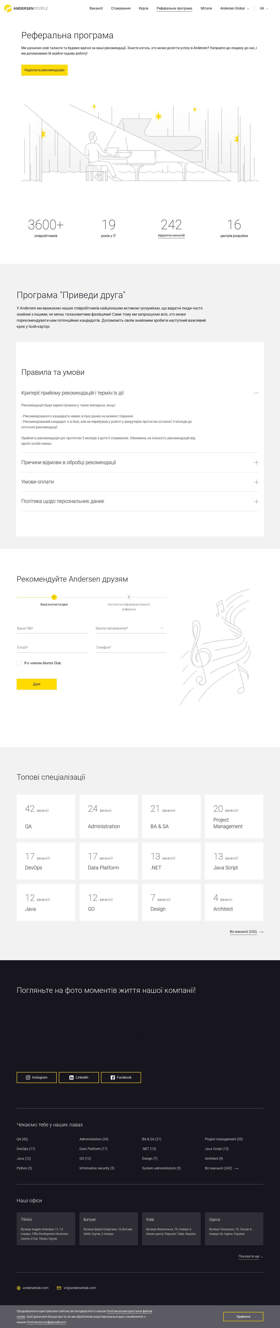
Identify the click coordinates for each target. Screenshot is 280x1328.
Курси (143, 8)
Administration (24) (93, 1138)
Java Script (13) (217, 1148)
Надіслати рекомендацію (44, 70)
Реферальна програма (174, 8)
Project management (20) (224, 1138)
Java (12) (24, 1157)
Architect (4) (214, 1157)
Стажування (121, 8)
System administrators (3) (161, 1167)
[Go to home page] (26, 8)
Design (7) (150, 1157)
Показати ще (249, 1255)
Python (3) (24, 1167)
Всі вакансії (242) (243, 932)
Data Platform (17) (93, 1148)
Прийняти (243, 1316)
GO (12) (85, 1157)
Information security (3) (96, 1167)
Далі (36, 684)
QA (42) (22, 1138)
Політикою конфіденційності (46, 1322)
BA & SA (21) (151, 1138)
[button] (234, 8)
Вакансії (96, 8)
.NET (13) (149, 1148)
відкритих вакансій (171, 235)
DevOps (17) (26, 1148)
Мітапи (206, 8)
